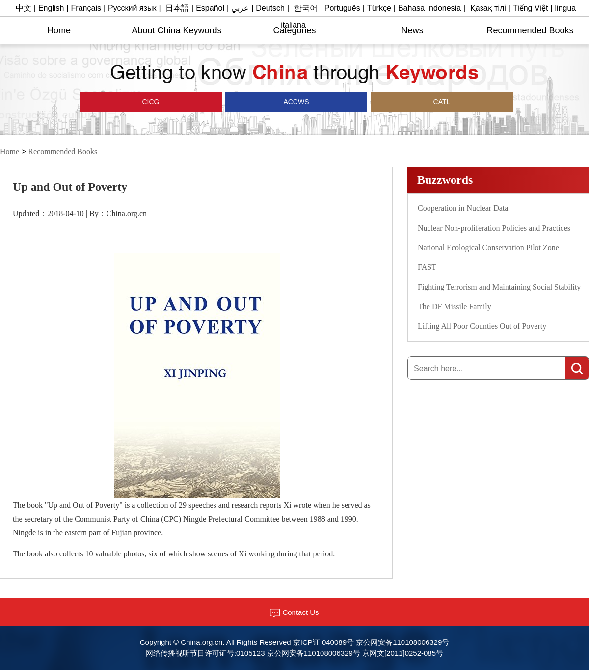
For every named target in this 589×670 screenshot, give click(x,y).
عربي (240, 8)
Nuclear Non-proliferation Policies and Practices (494, 228)
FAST (427, 267)
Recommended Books (529, 30)
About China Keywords (176, 30)
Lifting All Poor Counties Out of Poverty (482, 326)
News (412, 30)
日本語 (177, 8)
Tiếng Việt (530, 8)
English (51, 8)
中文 (23, 8)
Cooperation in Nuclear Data (463, 208)
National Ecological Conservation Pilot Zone (488, 247)
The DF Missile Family (454, 306)
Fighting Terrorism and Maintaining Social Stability (499, 287)
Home (59, 30)
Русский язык (132, 8)
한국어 (306, 8)
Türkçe (379, 8)
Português (342, 8)
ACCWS (296, 102)
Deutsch (270, 8)
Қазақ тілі (488, 8)
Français (86, 8)
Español (210, 8)
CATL (442, 102)
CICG (151, 102)
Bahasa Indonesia (429, 8)
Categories (294, 30)
